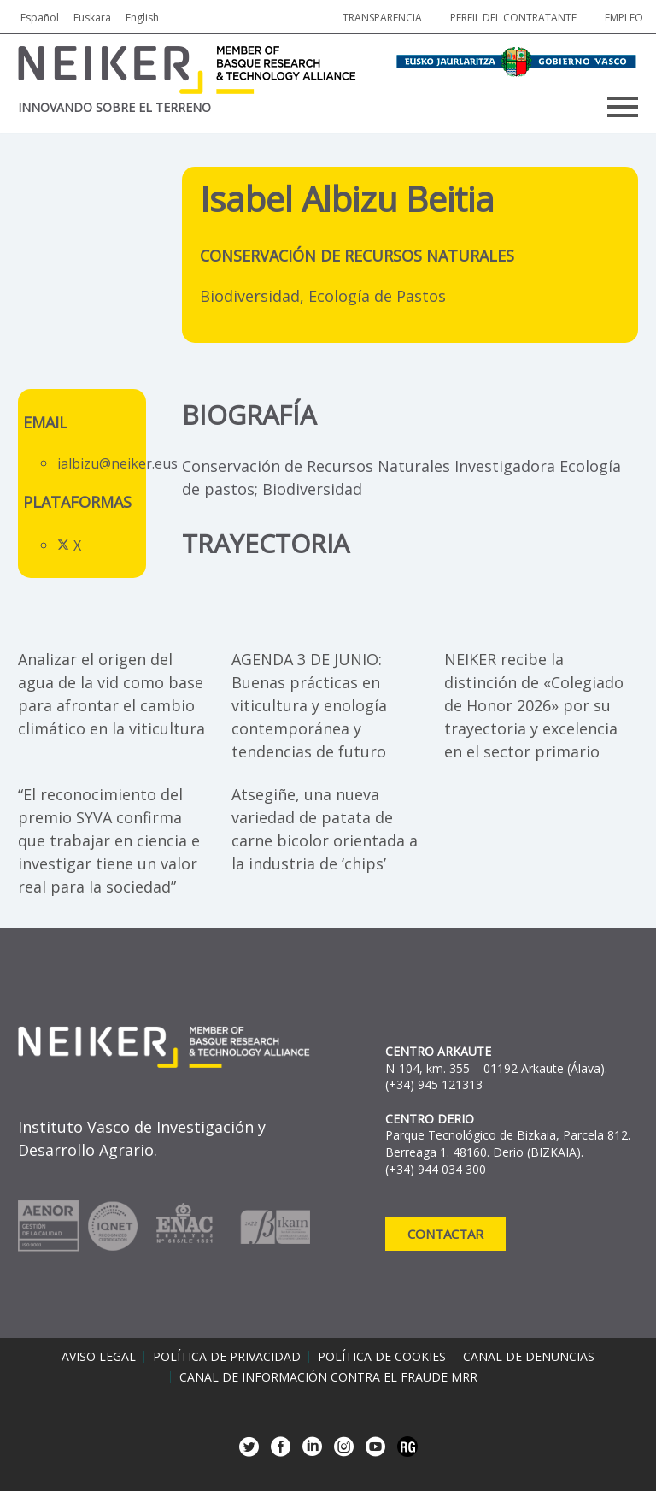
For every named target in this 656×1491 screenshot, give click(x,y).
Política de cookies (382, 1357)
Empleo (624, 17)
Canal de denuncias (528, 1357)
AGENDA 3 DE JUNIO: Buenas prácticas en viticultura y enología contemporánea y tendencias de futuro (309, 705)
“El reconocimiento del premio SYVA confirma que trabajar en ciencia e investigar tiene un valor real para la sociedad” (109, 840)
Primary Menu (622, 107)
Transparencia (382, 17)
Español (39, 17)
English (142, 17)
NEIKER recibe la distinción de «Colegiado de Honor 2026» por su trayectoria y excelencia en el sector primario (534, 705)
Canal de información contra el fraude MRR (328, 1377)
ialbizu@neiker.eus (117, 463)
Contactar (445, 1233)
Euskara (92, 17)
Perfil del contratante (513, 17)
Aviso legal (99, 1357)
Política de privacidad (227, 1357)
